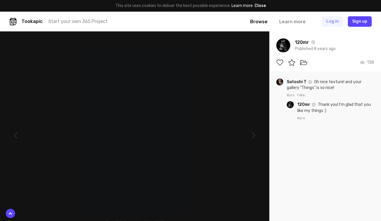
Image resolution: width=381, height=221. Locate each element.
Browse (259, 21)
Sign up (359, 21)
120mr (304, 104)
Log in (332, 21)
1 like (301, 95)
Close (260, 5)
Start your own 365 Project (78, 21)
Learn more (242, 5)
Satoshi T (297, 81)
